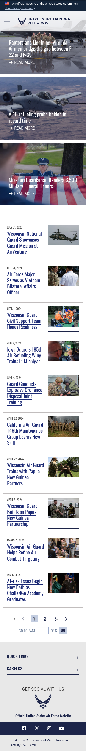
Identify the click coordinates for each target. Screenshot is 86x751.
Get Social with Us (43, 689)
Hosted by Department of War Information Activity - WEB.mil (40, 742)
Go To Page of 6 (38, 631)
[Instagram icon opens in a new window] (49, 728)
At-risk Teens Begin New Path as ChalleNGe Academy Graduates (25, 589)
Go (63, 630)
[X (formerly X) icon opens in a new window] (36, 728)
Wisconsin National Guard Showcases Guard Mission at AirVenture (24, 242)
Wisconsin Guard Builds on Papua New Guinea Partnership (22, 514)
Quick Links (17, 656)
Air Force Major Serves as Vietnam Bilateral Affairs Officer (23, 283)
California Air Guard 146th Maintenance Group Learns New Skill (25, 433)
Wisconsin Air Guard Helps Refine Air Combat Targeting (25, 552)
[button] (21, 8)
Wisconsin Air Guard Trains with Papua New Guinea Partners (25, 474)
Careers (14, 668)
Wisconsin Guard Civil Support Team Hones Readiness (24, 320)
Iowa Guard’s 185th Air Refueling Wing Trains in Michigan (24, 355)
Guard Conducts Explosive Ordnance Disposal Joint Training (24, 392)
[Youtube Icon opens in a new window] (61, 728)
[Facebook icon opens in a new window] (24, 728)
